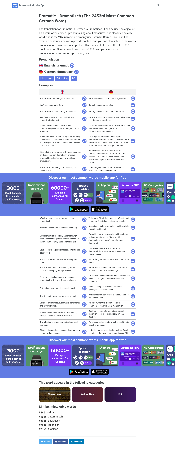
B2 (73, 78)
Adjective (62, 78)
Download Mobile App (32, 5)
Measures (46, 78)
